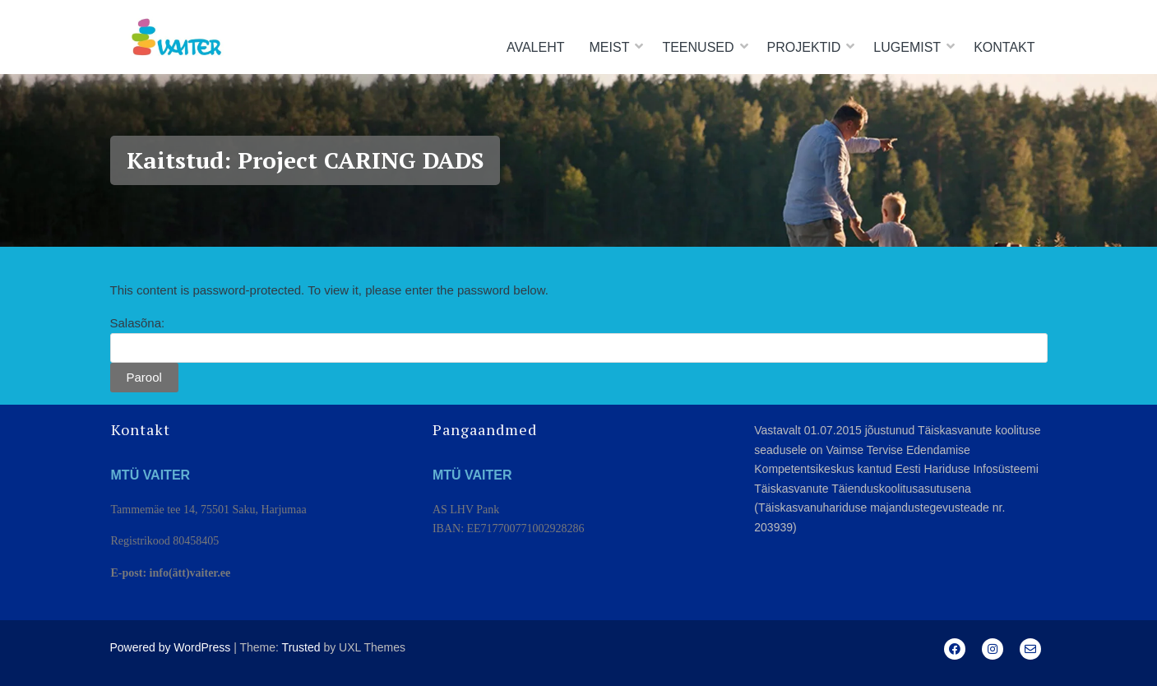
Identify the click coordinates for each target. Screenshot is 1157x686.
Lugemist (907, 47)
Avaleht (536, 47)
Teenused (698, 47)
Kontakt (1004, 47)
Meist (610, 47)
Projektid (804, 47)
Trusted (301, 647)
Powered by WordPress (170, 647)
